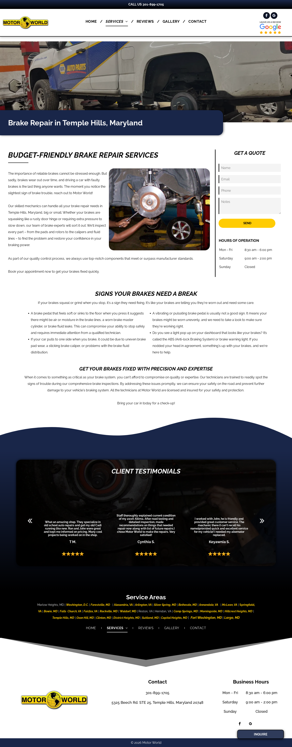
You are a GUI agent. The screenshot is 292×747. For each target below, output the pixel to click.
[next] (262, 520)
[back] (29, 520)
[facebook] (266, 16)
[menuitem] (93, 21)
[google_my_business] (274, 16)
